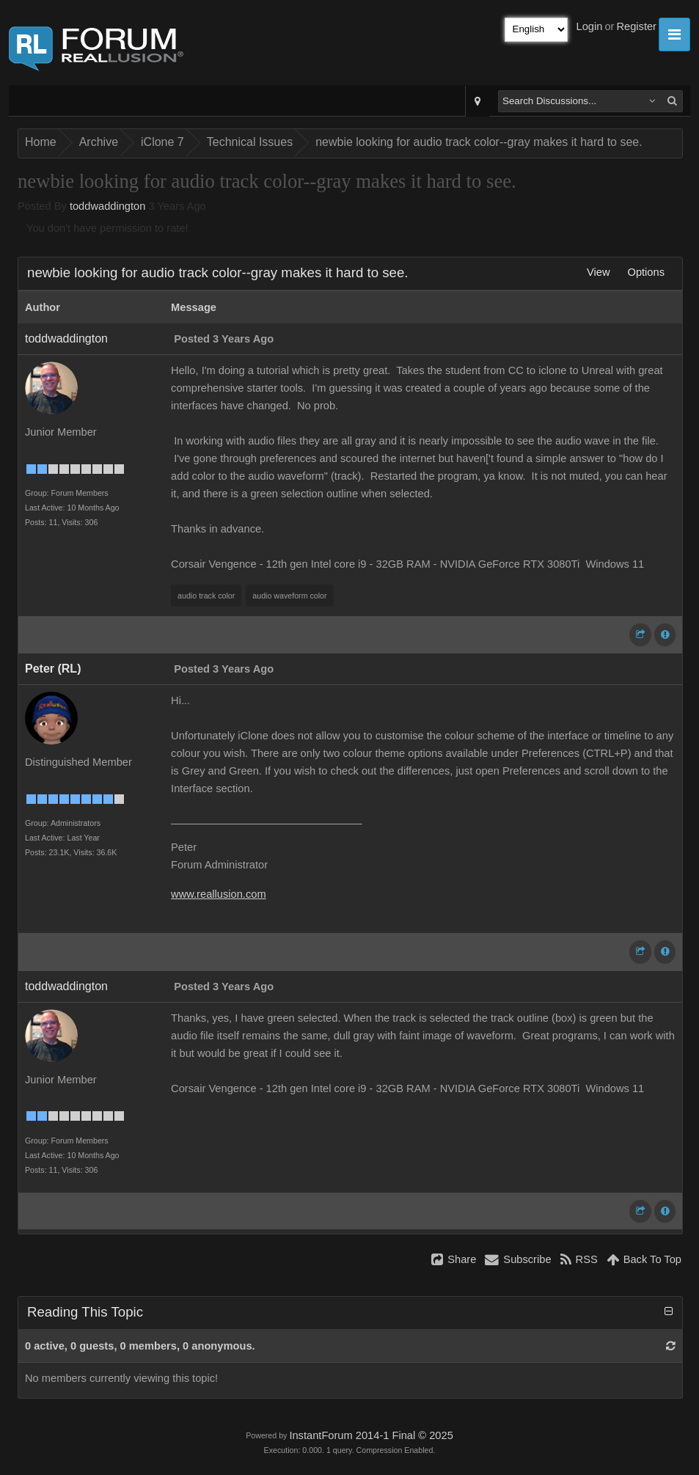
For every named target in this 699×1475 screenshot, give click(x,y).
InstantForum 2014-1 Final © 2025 (371, 1435)
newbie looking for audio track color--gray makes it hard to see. (479, 142)
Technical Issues (250, 142)
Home (40, 142)
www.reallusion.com (218, 894)
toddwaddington (108, 206)
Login (590, 26)
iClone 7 (162, 142)
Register (636, 26)
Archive (98, 142)
